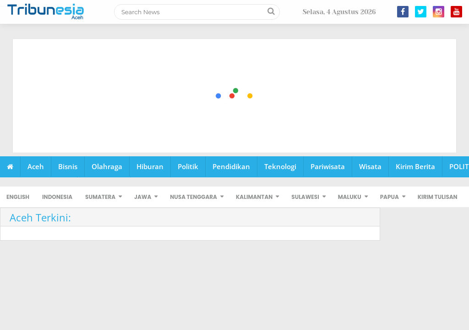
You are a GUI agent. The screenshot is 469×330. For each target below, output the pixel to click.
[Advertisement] (235, 96)
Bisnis (67, 166)
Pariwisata (328, 166)
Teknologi (280, 166)
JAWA (142, 197)
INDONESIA (57, 197)
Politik (188, 166)
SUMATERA (100, 197)
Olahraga (107, 166)
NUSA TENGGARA (193, 197)
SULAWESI (305, 197)
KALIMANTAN (254, 197)
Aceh (35, 166)
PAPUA (389, 197)
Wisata (370, 166)
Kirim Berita (415, 166)
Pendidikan (231, 166)
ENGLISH (17, 197)
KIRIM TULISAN (438, 197)
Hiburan (150, 166)
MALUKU (349, 197)
